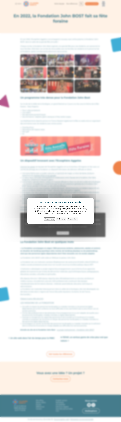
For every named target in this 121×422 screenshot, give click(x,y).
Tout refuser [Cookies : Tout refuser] (61, 219)
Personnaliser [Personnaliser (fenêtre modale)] (72, 219)
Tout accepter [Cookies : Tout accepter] (49, 219)
